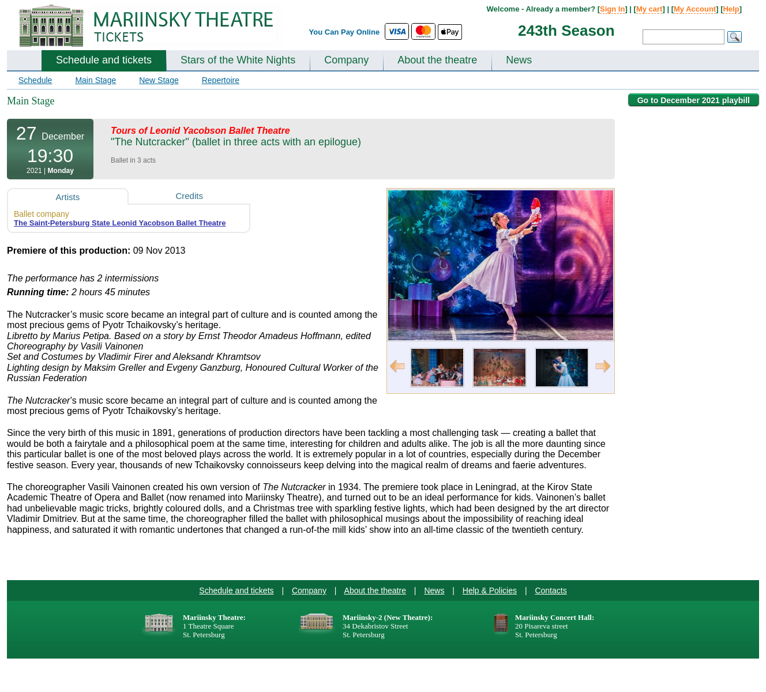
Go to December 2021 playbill (693, 100)
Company (346, 60)
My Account (695, 9)
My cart (649, 9)
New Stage (158, 80)
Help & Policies (490, 590)
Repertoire (220, 80)
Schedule (35, 80)
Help (731, 9)
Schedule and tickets (104, 60)
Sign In (612, 9)
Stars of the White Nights (238, 60)
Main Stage (95, 80)
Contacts (550, 590)
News (519, 60)
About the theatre (437, 60)
